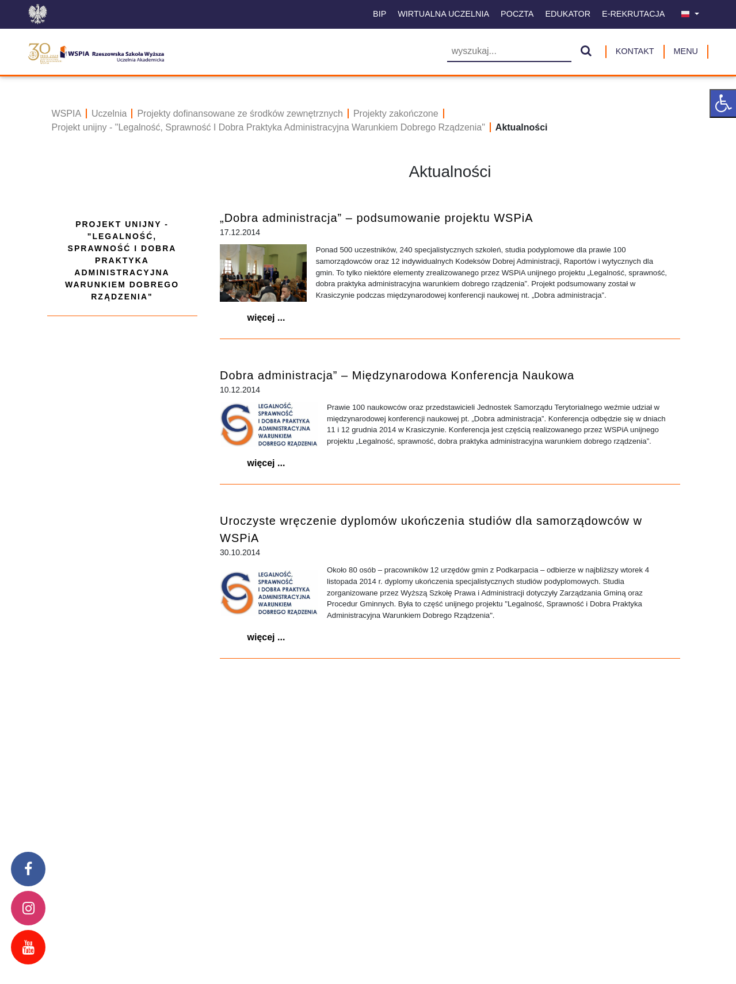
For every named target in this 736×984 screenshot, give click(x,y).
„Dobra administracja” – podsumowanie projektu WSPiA (376, 218)
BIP (379, 13)
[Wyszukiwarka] (509, 52)
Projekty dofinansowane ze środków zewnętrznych (240, 113)
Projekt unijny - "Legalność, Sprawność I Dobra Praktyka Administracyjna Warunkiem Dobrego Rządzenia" (268, 127)
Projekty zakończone (395, 113)
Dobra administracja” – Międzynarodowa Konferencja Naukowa (397, 375)
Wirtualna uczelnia (443, 13)
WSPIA (67, 113)
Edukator (567, 13)
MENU (686, 51)
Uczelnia (109, 113)
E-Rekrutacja (633, 13)
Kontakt (635, 51)
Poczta (517, 13)
